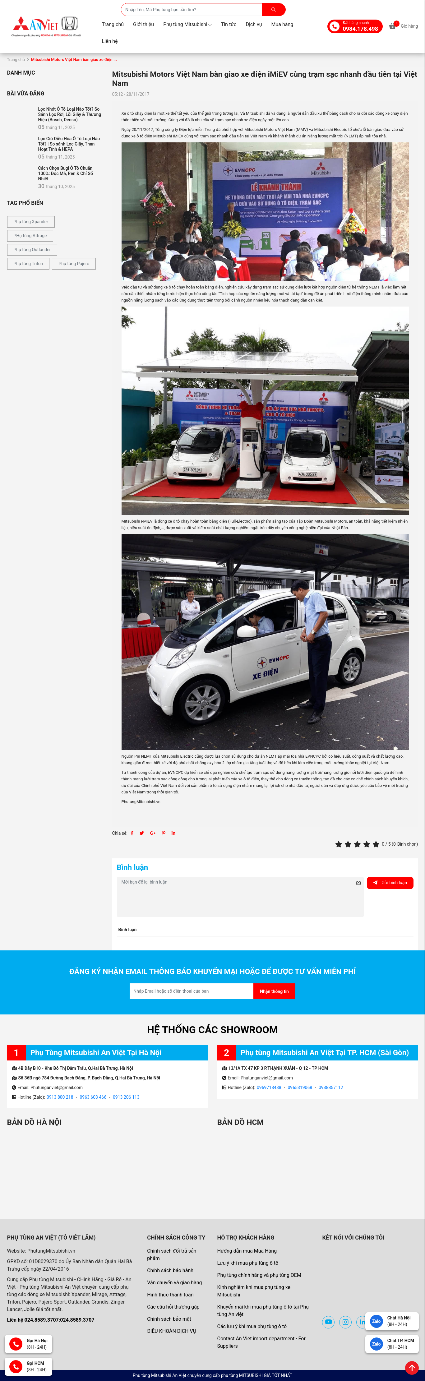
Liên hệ (110, 41)
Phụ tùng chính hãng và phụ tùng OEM (259, 1275)
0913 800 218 (60, 1097)
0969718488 (269, 1087)
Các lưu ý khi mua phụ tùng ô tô (252, 1326)
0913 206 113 (126, 1097)
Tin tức (229, 24)
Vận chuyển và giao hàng (174, 1283)
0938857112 (331, 1087)
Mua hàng (282, 24)
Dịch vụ (254, 24)
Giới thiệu (143, 24)
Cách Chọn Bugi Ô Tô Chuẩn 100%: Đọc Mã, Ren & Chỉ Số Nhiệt (65, 173)
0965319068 (300, 1087)
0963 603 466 (93, 1097)
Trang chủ (113, 24)
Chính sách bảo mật (169, 1319)
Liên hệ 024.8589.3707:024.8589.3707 (51, 1320)
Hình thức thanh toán (170, 1295)
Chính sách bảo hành (170, 1270)
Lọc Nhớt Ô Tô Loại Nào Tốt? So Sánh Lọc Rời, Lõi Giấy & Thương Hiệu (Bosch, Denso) (69, 114)
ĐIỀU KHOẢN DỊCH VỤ (171, 1331)
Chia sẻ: (119, 833)
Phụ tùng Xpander (31, 221)
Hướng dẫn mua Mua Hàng (247, 1251)
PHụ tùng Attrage (30, 235)
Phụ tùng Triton (28, 263)
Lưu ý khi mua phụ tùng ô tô (247, 1263)
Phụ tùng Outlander (32, 249)
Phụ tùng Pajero (73, 263)
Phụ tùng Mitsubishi (187, 24)
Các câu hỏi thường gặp (173, 1307)
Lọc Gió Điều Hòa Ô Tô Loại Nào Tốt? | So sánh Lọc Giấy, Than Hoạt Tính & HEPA (69, 144)
